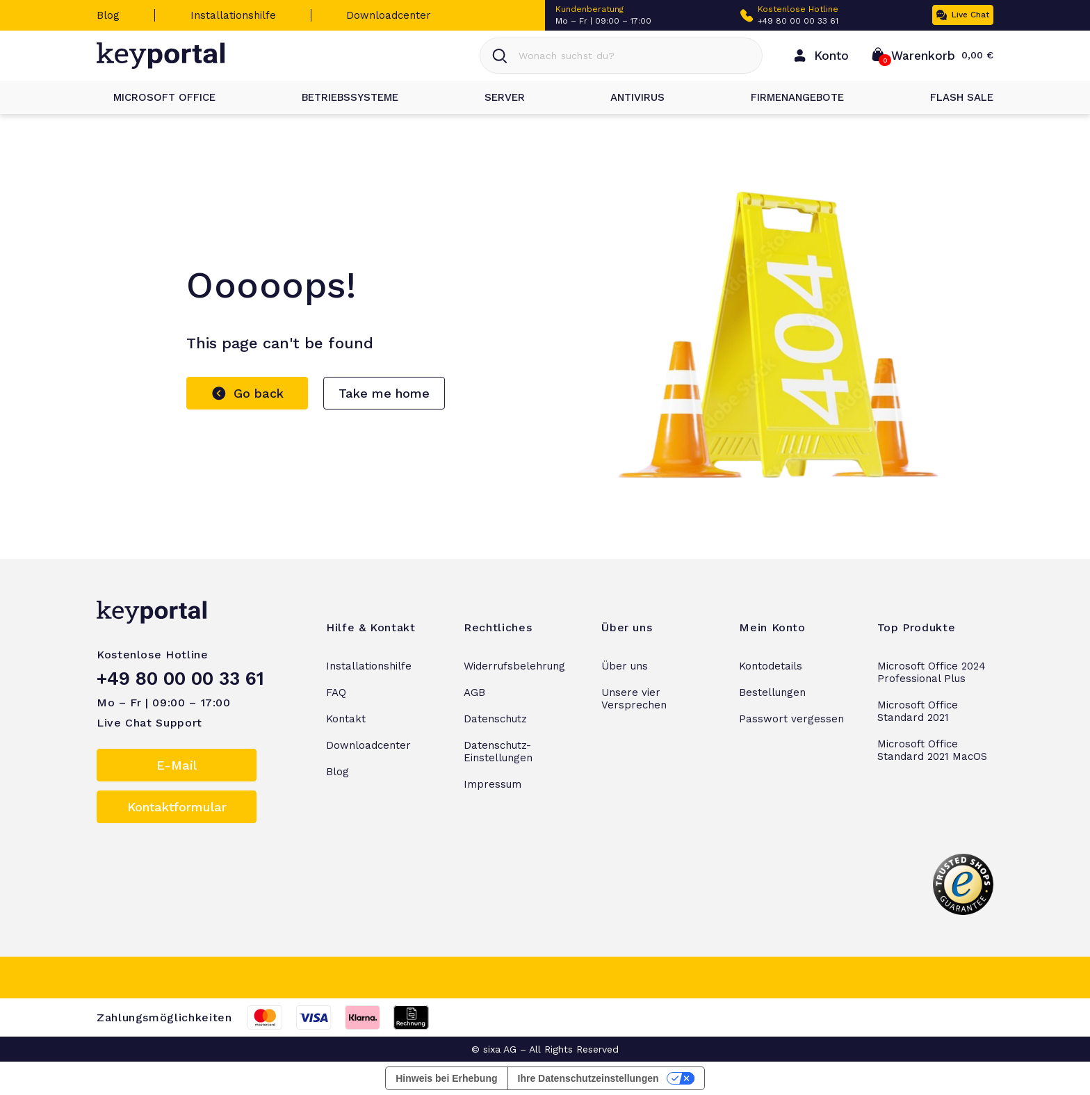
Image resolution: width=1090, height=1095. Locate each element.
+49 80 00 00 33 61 (798, 21)
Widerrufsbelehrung (514, 666)
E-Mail (176, 765)
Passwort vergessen (791, 719)
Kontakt (346, 719)
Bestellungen (772, 692)
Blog (108, 15)
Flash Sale (953, 97)
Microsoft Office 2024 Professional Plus (931, 672)
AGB (474, 692)
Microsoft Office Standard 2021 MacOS (932, 750)
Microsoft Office (156, 97)
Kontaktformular (177, 807)
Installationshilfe (233, 15)
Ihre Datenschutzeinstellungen (588, 1078)
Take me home (384, 393)
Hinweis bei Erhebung (446, 1078)
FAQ (336, 692)
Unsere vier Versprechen (634, 698)
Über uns (624, 666)
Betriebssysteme (341, 97)
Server (496, 97)
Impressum (492, 784)
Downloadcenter (388, 15)
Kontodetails (770, 666)
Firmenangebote (789, 97)
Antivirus (629, 97)
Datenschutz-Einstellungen (498, 751)
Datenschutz (495, 719)
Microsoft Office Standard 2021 (917, 711)
